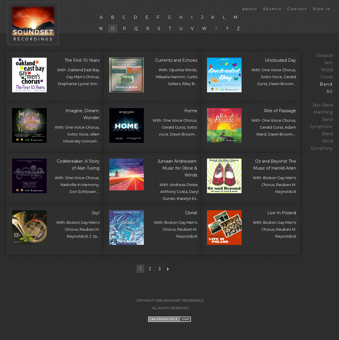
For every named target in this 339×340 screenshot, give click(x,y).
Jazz (328, 62)
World (327, 69)
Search (272, 8)
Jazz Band (322, 105)
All (329, 91)
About (249, 8)
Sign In (321, 8)
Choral (326, 77)
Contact (297, 8)
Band (326, 84)
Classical (324, 55)
